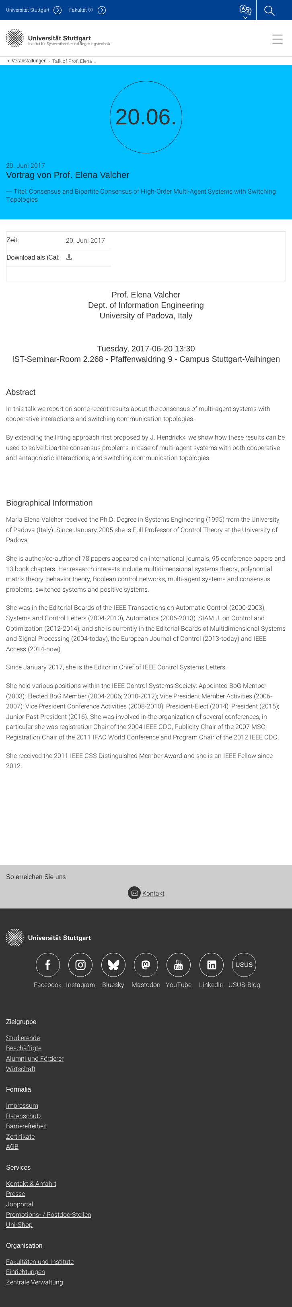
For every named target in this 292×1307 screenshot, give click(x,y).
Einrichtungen (25, 1271)
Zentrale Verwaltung (34, 1282)
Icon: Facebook (48, 965)
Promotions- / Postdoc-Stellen (48, 1214)
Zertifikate (20, 1136)
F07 (81, 10)
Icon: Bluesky (113, 965)
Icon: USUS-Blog (244, 965)
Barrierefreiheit (26, 1125)
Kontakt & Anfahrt (31, 1183)
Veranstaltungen (29, 61)
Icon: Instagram (80, 965)
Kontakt (146, 893)
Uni (27, 10)
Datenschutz (24, 1115)
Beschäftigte (23, 1047)
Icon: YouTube (179, 965)
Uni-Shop (19, 1224)
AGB (12, 1146)
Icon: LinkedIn (211, 965)
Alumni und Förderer (35, 1058)
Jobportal (19, 1204)
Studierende (23, 1037)
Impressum (22, 1105)
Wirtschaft (20, 1068)
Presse (15, 1193)
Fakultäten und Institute (40, 1261)
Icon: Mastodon (146, 965)
